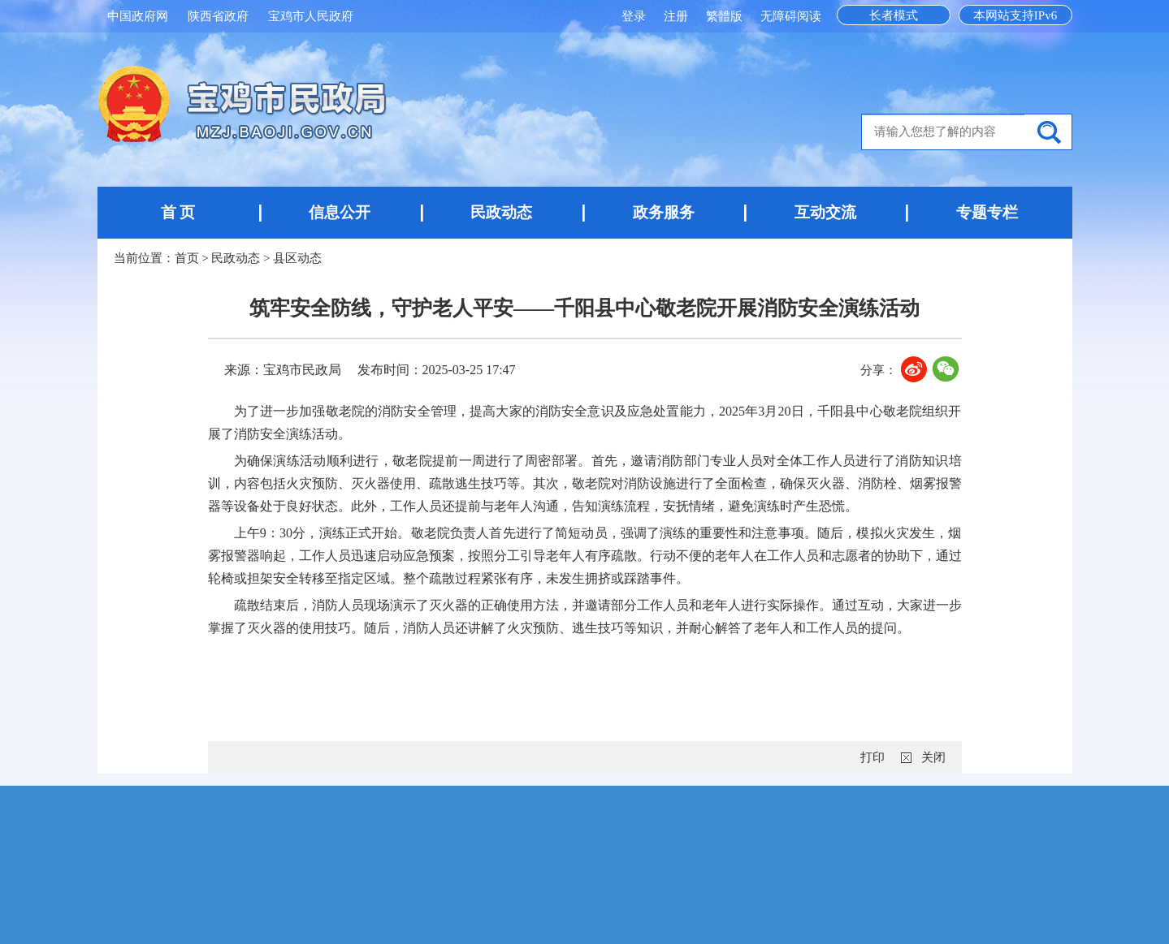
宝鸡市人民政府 (310, 16)
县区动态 (297, 258)
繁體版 (724, 16)
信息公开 (339, 212)
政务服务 (664, 212)
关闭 (933, 757)
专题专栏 (987, 212)
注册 (677, 16)
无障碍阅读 (790, 16)
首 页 (178, 212)
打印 (872, 757)
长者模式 (893, 15)
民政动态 (501, 212)
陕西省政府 (218, 16)
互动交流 (825, 212)
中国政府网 (137, 16)
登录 (635, 16)
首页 (187, 258)
